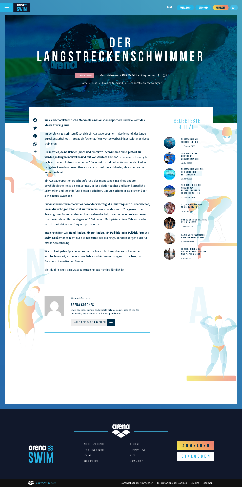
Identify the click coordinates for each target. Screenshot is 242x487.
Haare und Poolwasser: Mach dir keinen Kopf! (193, 236)
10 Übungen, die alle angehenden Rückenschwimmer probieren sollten (192, 189)
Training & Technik (112, 83)
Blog (94, 83)
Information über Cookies (172, 482)
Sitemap (208, 482)
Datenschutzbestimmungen (137, 482)
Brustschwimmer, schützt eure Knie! (190, 140)
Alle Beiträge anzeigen (94, 322)
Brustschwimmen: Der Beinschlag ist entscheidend (192, 172)
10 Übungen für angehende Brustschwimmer (190, 156)
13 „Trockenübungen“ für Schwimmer (192, 206)
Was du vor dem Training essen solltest (194, 221)
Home (169, 7)
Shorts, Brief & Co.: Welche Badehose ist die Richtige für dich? (193, 252)
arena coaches (128, 75)
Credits (195, 482)
